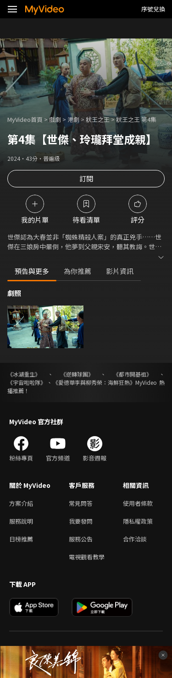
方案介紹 (21, 503)
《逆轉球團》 (77, 374)
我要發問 (81, 521)
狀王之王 (98, 119)
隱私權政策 (138, 521)
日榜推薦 (21, 539)
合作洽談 (135, 539)
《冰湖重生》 (23, 374)
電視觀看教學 (87, 556)
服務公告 (81, 539)
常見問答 (81, 503)
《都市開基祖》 (132, 374)
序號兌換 (153, 9)
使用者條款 (138, 503)
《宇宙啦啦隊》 (26, 382)
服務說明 (21, 521)
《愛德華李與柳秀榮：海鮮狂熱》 (94, 382)
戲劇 (55, 119)
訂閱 (86, 178)
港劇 (73, 119)
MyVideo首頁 (25, 119)
